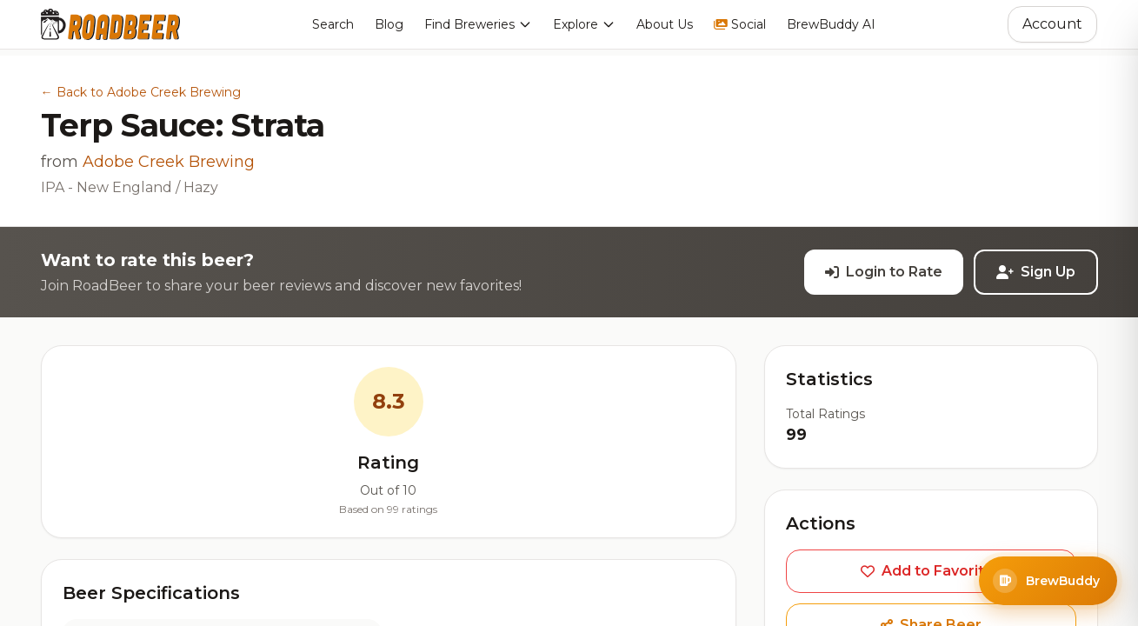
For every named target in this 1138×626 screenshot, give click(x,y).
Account (1052, 24)
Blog (389, 24)
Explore (584, 24)
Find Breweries (478, 24)
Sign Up (1035, 271)
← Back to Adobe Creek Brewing (141, 92)
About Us (664, 24)
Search (333, 24)
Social (740, 24)
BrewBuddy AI (831, 24)
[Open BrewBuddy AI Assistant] (1048, 580)
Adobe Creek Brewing (169, 161)
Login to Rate (883, 271)
